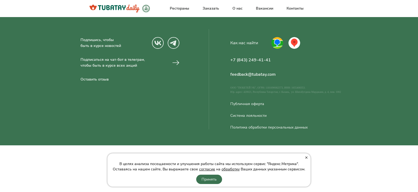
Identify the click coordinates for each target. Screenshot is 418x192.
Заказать (211, 8)
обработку (231, 169)
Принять (209, 179)
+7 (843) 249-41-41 (250, 60)
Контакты (295, 8)
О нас (237, 8)
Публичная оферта (247, 104)
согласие (207, 169)
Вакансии (264, 8)
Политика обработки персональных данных (269, 127)
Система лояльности (248, 116)
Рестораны (179, 8)
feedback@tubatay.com (253, 74)
